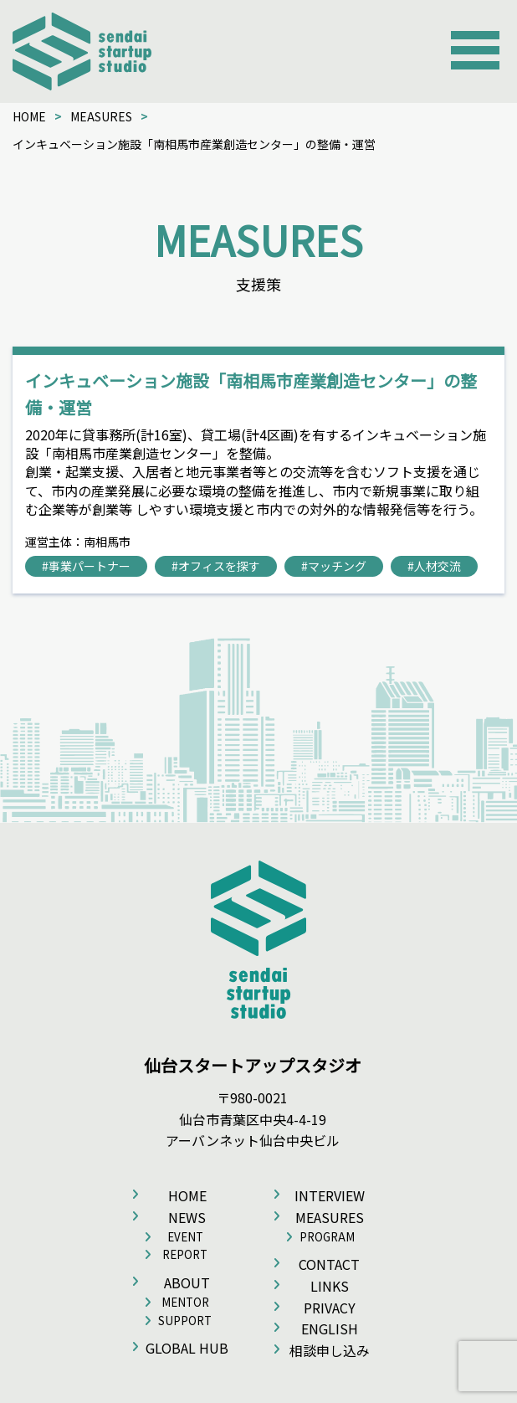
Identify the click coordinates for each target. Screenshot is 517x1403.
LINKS (329, 1286)
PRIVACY (330, 1308)
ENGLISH (329, 1328)
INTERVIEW (329, 1195)
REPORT (184, 1254)
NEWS (187, 1217)
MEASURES (101, 116)
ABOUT (187, 1282)
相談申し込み (329, 1350)
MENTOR (185, 1302)
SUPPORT (185, 1320)
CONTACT (329, 1264)
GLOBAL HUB (187, 1348)
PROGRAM (327, 1237)
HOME (29, 116)
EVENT (185, 1237)
